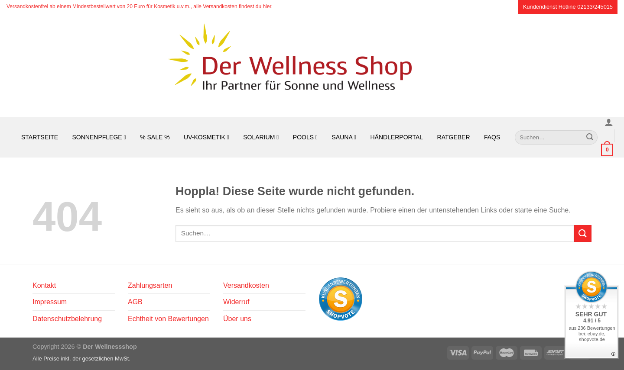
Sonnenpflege (99, 137)
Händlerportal (396, 137)
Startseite (39, 137)
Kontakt (44, 285)
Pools (305, 137)
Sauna (344, 137)
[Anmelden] (609, 122)
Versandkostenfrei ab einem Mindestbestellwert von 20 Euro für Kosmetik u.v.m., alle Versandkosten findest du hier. (139, 6)
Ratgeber (453, 137)
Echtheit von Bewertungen (168, 318)
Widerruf (236, 302)
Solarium (261, 137)
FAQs (492, 137)
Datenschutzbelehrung (67, 318)
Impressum (49, 302)
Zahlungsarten (150, 285)
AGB (135, 302)
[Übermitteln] (589, 137)
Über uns (237, 318)
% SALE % (154, 137)
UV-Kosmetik (206, 137)
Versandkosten (246, 285)
